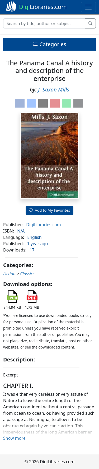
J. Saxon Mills (53, 89)
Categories (49, 44)
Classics (27, 274)
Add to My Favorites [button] (49, 210)
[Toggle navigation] (88, 7)
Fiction (9, 274)
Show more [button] (14, 438)
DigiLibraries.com (43, 225)
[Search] (44, 23)
